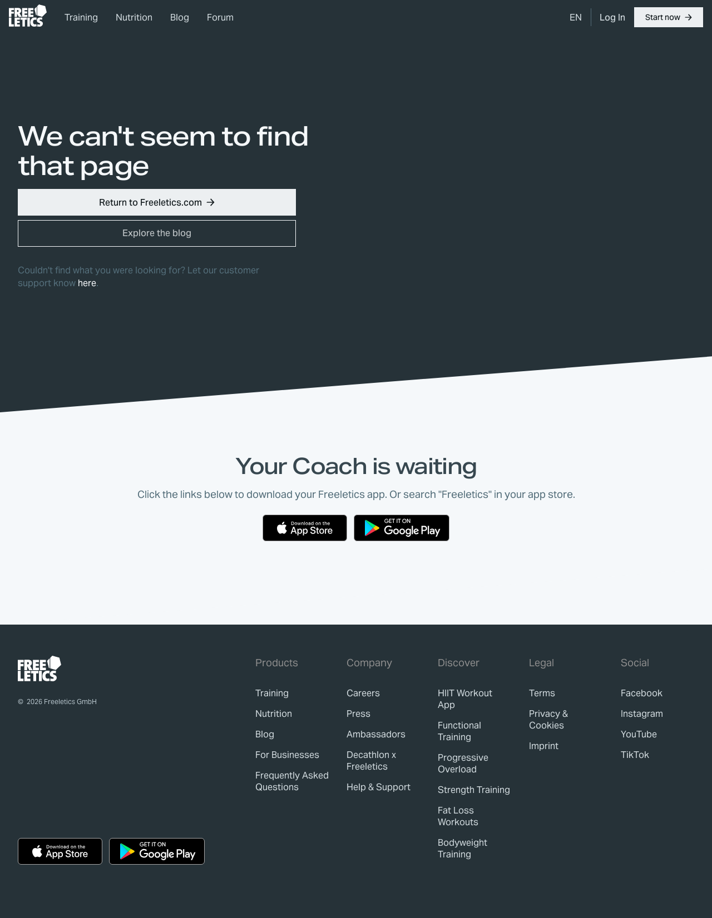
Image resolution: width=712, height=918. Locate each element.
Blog (179, 17)
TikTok (635, 755)
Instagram (642, 714)
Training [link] (81, 17)
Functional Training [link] (459, 731)
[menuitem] (576, 17)
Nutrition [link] (134, 17)
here (87, 283)
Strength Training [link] (474, 790)
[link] (28, 15)
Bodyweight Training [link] (462, 848)
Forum (220, 17)
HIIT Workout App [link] (465, 699)
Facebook (641, 693)
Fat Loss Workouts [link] (458, 816)
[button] (668, 17)
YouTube (639, 734)
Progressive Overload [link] (463, 763)
